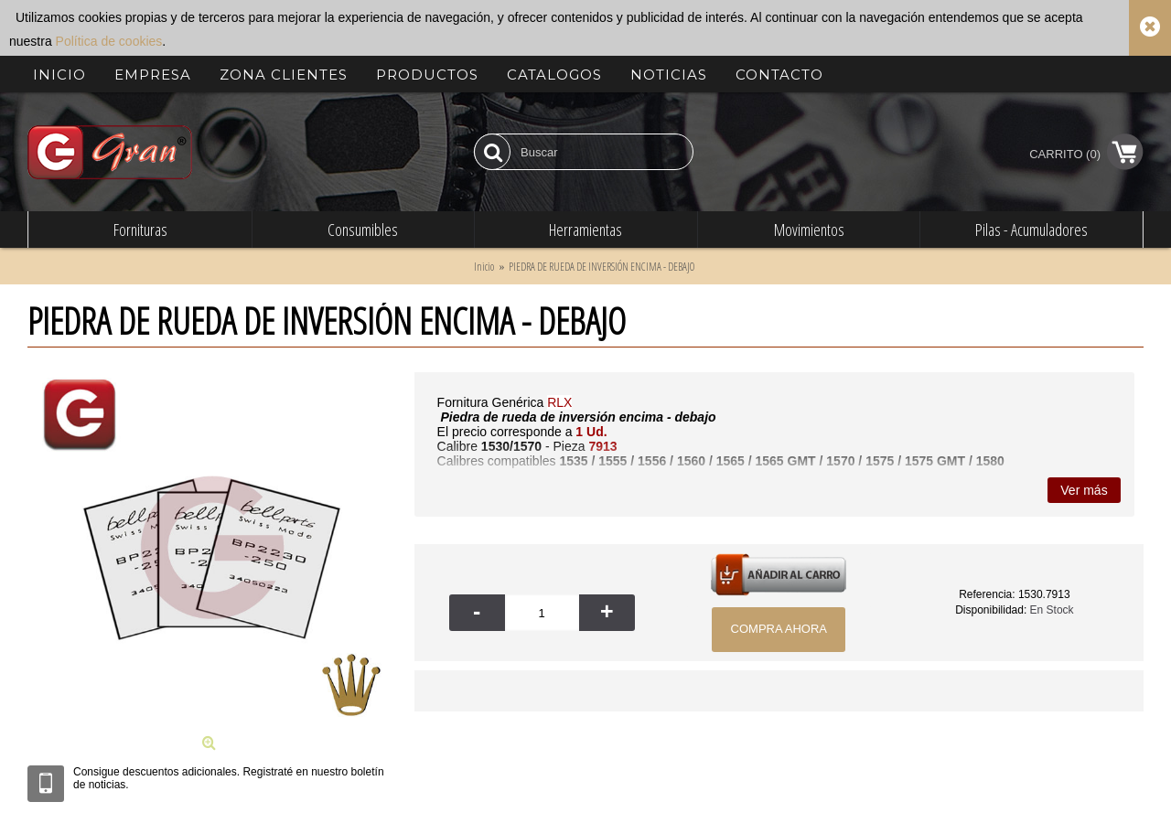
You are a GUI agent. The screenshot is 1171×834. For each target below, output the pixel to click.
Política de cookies (109, 41)
